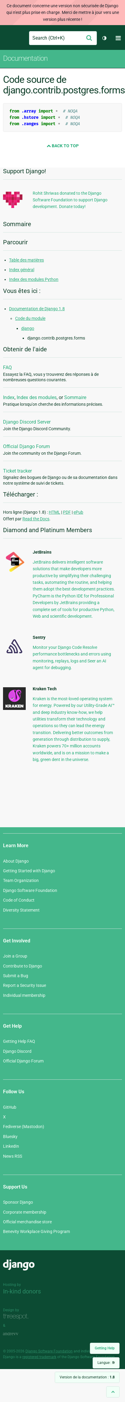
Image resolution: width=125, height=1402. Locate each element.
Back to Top (63, 145)
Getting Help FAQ (19, 1041)
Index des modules (37, 397)
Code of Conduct (19, 900)
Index (9, 397)
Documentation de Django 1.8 (37, 308)
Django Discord (17, 1051)
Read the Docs (35, 518)
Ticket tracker (17, 471)
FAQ (7, 367)
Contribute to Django (22, 966)
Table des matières (26, 260)
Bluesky (10, 1136)
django (27, 328)
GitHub (9, 1107)
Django (8, 38)
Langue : (106, 1363)
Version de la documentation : (87, 1377)
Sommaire (75, 397)
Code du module (30, 318)
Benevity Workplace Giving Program (36, 1231)
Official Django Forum (26, 446)
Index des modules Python (33, 279)
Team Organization (21, 880)
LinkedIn (11, 1146)
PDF (67, 512)
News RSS (12, 1156)
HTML (54, 512)
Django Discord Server (27, 422)
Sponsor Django (18, 1202)
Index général (21, 269)
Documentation (25, 58)
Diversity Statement (21, 910)
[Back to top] (113, 1392)
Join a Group (15, 956)
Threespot (17, 1317)
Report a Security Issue (24, 985)
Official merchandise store (27, 1221)
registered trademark (39, 1357)
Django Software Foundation (30, 890)
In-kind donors (22, 1291)
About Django (16, 861)
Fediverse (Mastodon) (23, 1126)
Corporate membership (24, 1212)
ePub (78, 512)
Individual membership (24, 995)
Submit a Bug (15, 975)
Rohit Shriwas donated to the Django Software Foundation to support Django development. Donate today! (70, 200)
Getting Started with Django (29, 870)
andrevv (17, 1334)
